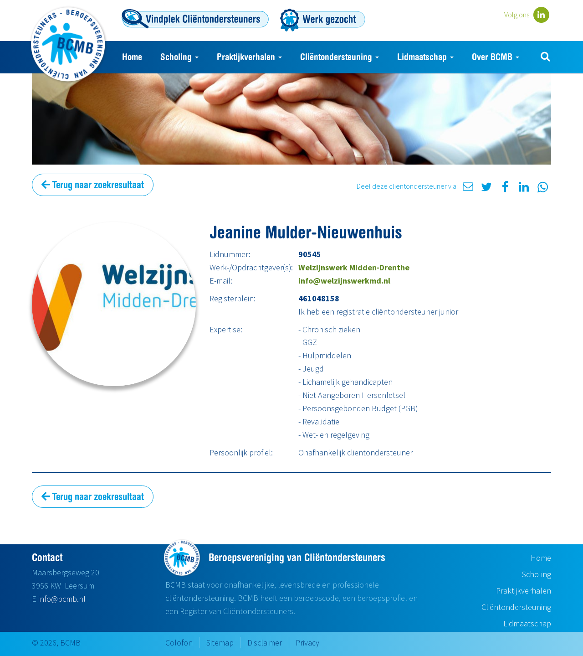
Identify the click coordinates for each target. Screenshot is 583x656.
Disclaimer (264, 642)
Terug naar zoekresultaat (92, 185)
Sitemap (220, 642)
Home (132, 56)
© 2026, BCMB (56, 642)
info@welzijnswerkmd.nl (344, 280)
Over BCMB (495, 56)
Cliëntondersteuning (339, 56)
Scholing (179, 56)
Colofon (179, 642)
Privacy (307, 642)
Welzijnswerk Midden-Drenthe (353, 267)
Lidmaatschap (425, 56)
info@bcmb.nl (62, 599)
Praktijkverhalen (249, 56)
